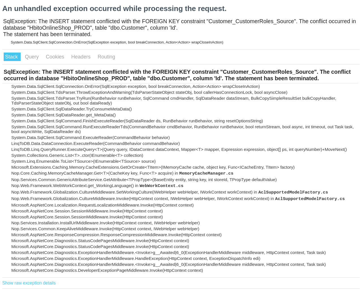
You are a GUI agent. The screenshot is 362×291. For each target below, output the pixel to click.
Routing (106, 57)
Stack (12, 57)
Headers (81, 57)
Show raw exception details (29, 283)
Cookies (56, 57)
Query (32, 57)
